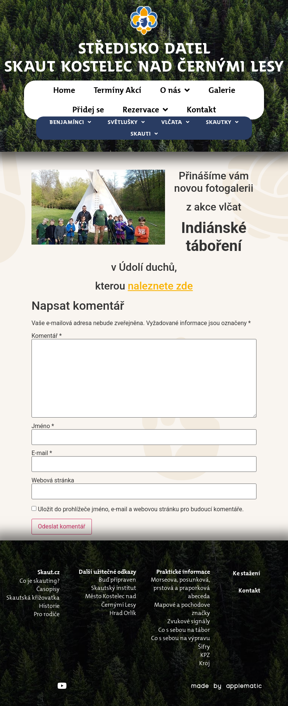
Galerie (221, 90)
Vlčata (175, 122)
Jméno (43, 426)
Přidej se (88, 109)
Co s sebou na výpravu (180, 638)
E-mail (42, 453)
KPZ (205, 655)
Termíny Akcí (117, 90)
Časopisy (48, 589)
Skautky (222, 122)
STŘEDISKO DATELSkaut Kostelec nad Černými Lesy (144, 57)
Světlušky (126, 122)
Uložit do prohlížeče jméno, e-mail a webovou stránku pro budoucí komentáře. (141, 509)
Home (64, 90)
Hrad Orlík (123, 613)
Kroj (204, 663)
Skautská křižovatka (33, 598)
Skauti (144, 134)
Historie (49, 606)
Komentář (47, 336)
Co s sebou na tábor (184, 630)
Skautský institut (113, 588)
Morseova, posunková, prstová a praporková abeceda (180, 588)
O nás (175, 90)
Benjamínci (70, 122)
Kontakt (201, 109)
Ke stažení (246, 573)
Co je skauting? (40, 581)
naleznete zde (160, 286)
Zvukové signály (188, 621)
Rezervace (145, 110)
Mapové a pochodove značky (182, 609)
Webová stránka (53, 481)
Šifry (204, 647)
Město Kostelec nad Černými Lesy (110, 600)
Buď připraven (117, 580)
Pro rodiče (47, 614)
